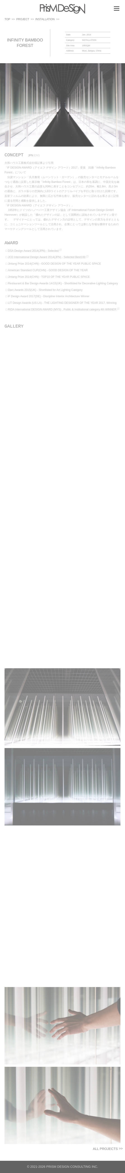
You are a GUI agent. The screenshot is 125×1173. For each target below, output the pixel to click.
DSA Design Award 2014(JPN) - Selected (35, 254)
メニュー (116, 8)
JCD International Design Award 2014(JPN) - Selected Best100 (48, 261)
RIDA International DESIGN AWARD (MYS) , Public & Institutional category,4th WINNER (63, 313)
